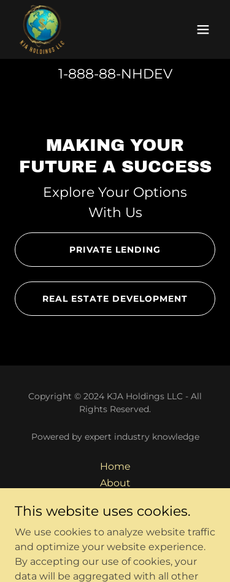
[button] (203, 29)
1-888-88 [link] (87, 74)
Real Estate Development (115, 298)
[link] (42, 29)
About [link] (115, 483)
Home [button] (115, 466)
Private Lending (115, 249)
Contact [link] (115, 499)
